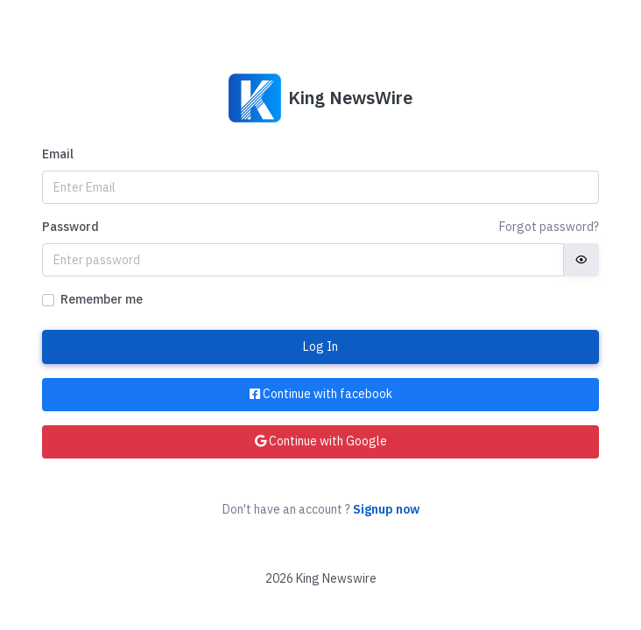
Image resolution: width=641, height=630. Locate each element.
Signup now (386, 509)
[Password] (303, 259)
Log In (320, 346)
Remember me (101, 299)
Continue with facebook (321, 394)
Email (58, 154)
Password (70, 226)
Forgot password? (549, 226)
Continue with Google (321, 441)
